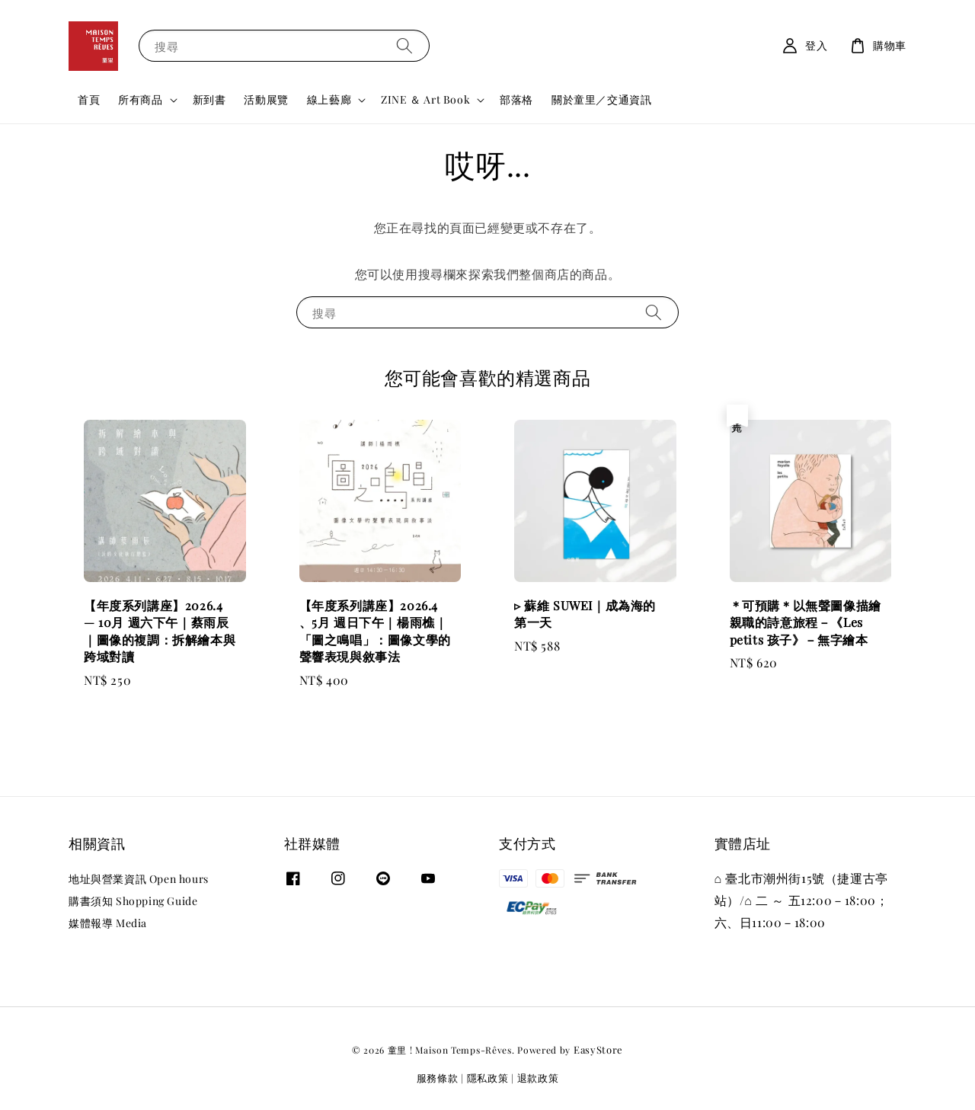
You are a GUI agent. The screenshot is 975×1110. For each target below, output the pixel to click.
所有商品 (140, 100)
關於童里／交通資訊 (601, 99)
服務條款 (438, 1077)
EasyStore (598, 1049)
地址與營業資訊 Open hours (139, 879)
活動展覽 (266, 99)
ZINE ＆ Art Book (425, 100)
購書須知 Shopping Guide (133, 901)
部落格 (516, 99)
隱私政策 (488, 1077)
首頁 (89, 99)
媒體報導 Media (108, 923)
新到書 (209, 99)
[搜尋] (404, 45)
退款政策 (538, 1077)
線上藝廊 (329, 100)
